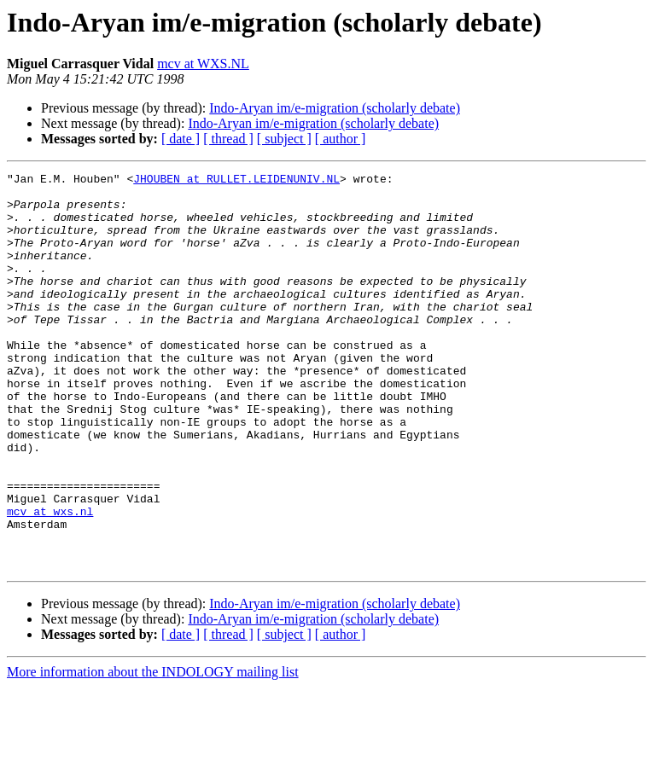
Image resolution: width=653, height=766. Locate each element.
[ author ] (340, 138)
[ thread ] (228, 138)
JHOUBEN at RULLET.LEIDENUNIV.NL (236, 181)
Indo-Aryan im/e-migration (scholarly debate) (334, 108)
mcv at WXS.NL (203, 63)
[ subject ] (284, 138)
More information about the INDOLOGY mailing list (153, 751)
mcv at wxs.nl (50, 580)
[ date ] (180, 138)
